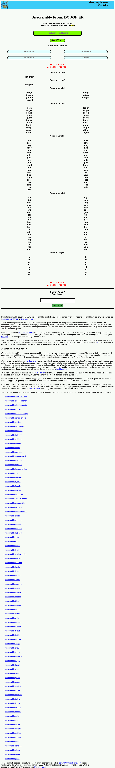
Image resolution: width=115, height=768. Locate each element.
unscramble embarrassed (15, 456)
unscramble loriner (12, 546)
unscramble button (12, 614)
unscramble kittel (12, 550)
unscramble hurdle (12, 567)
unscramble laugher (13, 524)
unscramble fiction (12, 665)
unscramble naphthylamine (16, 554)
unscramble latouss (13, 639)
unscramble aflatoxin (13, 558)
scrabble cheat (34, 388)
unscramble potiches (13, 460)
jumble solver (61, 369)
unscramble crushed (13, 465)
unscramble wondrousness (16, 499)
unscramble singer (12, 661)
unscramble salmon (13, 720)
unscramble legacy (12, 571)
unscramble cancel (12, 610)
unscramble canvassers (14, 426)
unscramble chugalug (13, 520)
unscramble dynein (12, 482)
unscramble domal (12, 448)
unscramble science (13, 627)
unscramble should (12, 648)
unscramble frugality (13, 486)
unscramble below (12, 699)
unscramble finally (12, 703)
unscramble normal (13, 592)
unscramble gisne (12, 759)
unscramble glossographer (16, 401)
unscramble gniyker (13, 733)
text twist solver (27, 319)
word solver (40, 373)
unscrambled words (26, 333)
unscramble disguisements (16, 405)
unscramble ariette (12, 516)
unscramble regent (12, 588)
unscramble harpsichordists (16, 469)
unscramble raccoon (13, 584)
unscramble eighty (12, 750)
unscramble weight (12, 644)
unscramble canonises (14, 495)
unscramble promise (13, 656)
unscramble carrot (12, 725)
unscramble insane (12, 575)
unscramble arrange (13, 605)
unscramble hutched (13, 533)
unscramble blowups (13, 529)
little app (4, 337)
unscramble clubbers (13, 439)
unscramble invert (12, 742)
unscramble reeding (13, 422)
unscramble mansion (13, 695)
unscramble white (12, 618)
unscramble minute (13, 707)
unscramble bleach (12, 601)
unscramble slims (12, 473)
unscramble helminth (13, 435)
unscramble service (13, 597)
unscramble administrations (16, 397)
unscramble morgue (13, 729)
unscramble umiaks (13, 490)
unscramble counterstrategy (16, 414)
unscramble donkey (13, 686)
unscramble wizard (12, 580)
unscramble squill (12, 541)
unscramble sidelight (13, 563)
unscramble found (12, 631)
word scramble (31, 361)
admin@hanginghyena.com (70, 763)
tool (98, 342)
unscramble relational (13, 431)
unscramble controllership (15, 418)
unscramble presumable (15, 503)
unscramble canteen (13, 746)
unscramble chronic (13, 690)
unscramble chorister (13, 409)
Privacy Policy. (40, 767)
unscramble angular (13, 622)
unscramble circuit (12, 652)
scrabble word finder (10, 319)
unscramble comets (13, 737)
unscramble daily (12, 673)
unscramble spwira (12, 682)
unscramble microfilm (13, 507)
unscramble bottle (12, 635)
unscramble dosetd (13, 712)
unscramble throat (12, 754)
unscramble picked (12, 678)
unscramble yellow (12, 716)
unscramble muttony (13, 477)
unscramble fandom (13, 443)
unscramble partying (13, 452)
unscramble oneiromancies (16, 512)
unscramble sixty (12, 537)
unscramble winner (12, 669)
